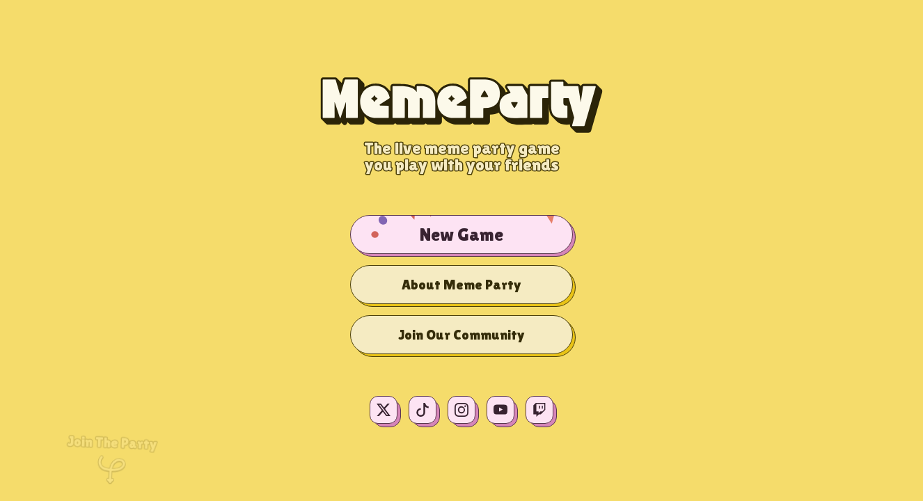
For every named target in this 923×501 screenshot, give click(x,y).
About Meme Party (461, 284)
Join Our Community (461, 334)
